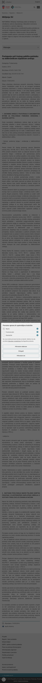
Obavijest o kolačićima (14, 341)
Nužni (7, 329)
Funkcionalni (10, 332)
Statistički (9, 335)
